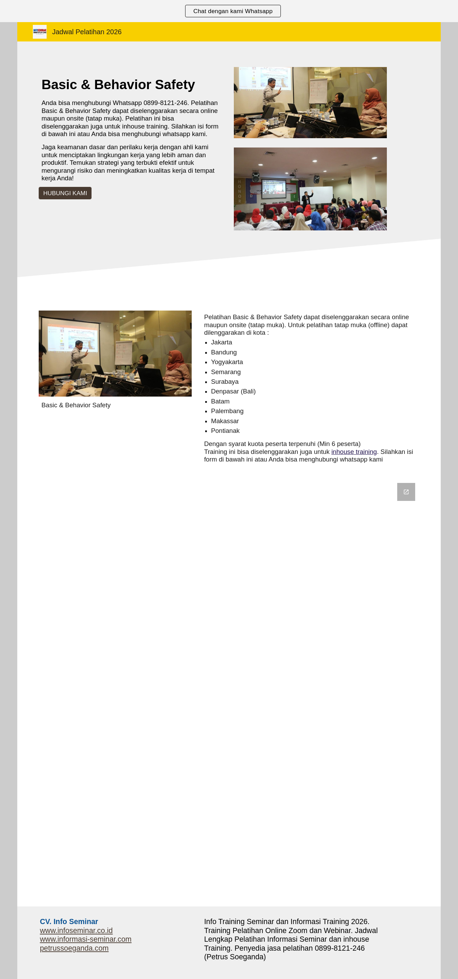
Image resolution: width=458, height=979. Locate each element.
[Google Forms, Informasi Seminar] (229, 690)
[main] (131, 128)
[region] (229, 11)
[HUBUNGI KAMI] (65, 193)
